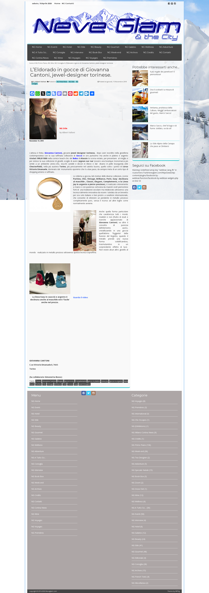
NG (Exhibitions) (139, 426)
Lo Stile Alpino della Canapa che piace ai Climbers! (162, 145)
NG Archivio (132, 52)
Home (57, 3)
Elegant (60, 381)
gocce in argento (116, 381)
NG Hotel (67, 47)
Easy (76, 384)
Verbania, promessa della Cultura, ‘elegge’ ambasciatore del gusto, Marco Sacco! (163, 110)
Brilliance (57, 384)
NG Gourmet (113, 47)
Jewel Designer (84, 384)
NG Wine (58, 58)
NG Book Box (95, 52)
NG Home (37, 47)
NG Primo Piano (41, 63)
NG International (139, 413)
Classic (38, 381)
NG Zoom (136, 482)
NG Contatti (68, 3)
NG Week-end (114, 52)
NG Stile (81, 47)
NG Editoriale (137, 558)
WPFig (177, 591)
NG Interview (77, 52)
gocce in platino (94, 381)
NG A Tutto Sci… (39, 52)
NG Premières (110, 58)
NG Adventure (166, 47)
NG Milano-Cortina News (143, 432)
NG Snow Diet (138, 489)
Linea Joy (104, 381)
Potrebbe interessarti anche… (155, 67)
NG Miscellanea (138, 583)
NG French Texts (139, 576)
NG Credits (148, 52)
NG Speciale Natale (140, 470)
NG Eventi (52, 47)
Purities (38, 384)
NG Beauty (96, 47)
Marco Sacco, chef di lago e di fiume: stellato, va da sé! (163, 127)
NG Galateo (130, 47)
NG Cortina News (40, 58)
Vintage (50, 384)
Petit (64, 384)
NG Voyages (74, 58)
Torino (70, 384)
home (31, 63)
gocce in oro (69, 381)
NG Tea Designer (139, 457)
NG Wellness (148, 47)
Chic (44, 384)
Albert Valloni (40, 82)
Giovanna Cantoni (49, 381)
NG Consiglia (59, 52)
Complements (80, 381)
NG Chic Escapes (139, 420)
